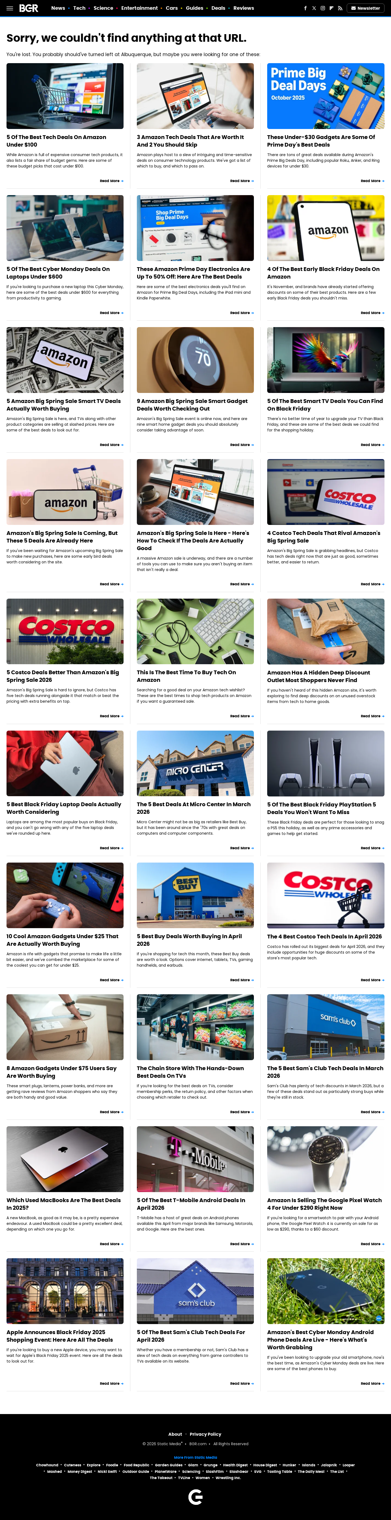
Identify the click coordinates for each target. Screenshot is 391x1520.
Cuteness (72, 1465)
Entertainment (139, 8)
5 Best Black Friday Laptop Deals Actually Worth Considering (64, 808)
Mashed (54, 1471)
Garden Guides (168, 1465)
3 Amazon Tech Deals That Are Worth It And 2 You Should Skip (190, 141)
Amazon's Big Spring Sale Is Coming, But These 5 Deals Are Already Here (62, 537)
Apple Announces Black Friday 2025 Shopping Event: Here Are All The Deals (60, 1336)
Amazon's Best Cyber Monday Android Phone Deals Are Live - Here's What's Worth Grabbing (320, 1340)
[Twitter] (314, 8)
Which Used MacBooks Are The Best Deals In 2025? (64, 1204)
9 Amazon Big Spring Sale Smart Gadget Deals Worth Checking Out (192, 405)
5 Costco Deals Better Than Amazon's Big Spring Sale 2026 (63, 676)
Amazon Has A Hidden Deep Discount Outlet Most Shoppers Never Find (318, 676)
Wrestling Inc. (228, 1478)
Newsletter (365, 8)
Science (103, 8)
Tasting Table (279, 1471)
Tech (79, 8)
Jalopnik (329, 1465)
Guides (195, 8)
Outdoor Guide (135, 1471)
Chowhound (47, 1465)
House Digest (265, 1465)
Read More (109, 181)
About (175, 1434)
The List (337, 1471)
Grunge (210, 1465)
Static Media (169, 1444)
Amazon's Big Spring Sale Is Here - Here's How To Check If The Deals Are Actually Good (193, 541)
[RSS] (340, 8)
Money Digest (80, 1471)
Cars (172, 8)
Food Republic (136, 1465)
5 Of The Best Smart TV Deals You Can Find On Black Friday (325, 405)
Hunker (289, 1465)
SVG (257, 1471)
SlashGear (238, 1471)
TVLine (184, 1478)
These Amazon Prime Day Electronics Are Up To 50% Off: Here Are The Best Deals (193, 273)
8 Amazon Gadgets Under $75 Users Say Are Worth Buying (62, 1072)
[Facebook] (305, 8)
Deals (219, 8)
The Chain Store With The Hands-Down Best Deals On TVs (190, 1072)
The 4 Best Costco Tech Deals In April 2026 (324, 936)
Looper (349, 1465)
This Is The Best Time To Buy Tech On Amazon (186, 676)
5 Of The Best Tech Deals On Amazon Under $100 (56, 141)
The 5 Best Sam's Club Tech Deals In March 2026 (325, 1072)
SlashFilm (215, 1471)
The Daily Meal (311, 1471)
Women (202, 1478)
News (58, 8)
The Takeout (161, 1478)
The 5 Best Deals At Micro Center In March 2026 (194, 808)
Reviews (244, 8)
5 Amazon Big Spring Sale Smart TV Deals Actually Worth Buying (64, 405)
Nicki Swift (107, 1471)
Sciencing (191, 1471)
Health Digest (235, 1465)
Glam (193, 1465)
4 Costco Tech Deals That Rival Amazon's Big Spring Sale (323, 537)
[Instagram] (323, 8)
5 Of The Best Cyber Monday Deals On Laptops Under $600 (58, 273)
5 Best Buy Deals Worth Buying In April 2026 (189, 940)
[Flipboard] (331, 8)
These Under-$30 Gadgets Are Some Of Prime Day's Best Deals (321, 141)
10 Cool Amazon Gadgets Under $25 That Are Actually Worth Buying (62, 940)
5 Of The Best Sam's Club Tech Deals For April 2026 (191, 1336)
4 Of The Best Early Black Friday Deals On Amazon (323, 273)
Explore (93, 1465)
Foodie (112, 1465)
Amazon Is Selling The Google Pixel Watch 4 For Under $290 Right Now (324, 1204)
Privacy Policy (205, 1434)
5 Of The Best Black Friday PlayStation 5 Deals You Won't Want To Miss (321, 808)
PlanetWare (165, 1471)
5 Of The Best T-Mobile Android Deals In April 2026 (191, 1204)
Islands (308, 1465)
